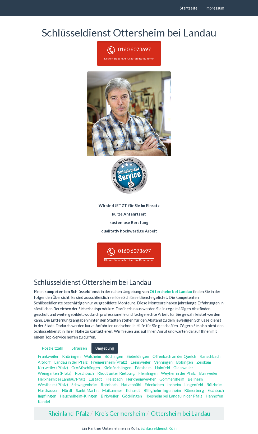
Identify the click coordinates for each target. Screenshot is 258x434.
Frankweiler (48, 356)
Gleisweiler (183, 367)
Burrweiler (208, 373)
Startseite (188, 8)
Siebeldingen (138, 356)
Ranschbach (210, 356)
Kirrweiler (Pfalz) (53, 367)
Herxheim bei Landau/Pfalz (61, 379)
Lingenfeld (193, 384)
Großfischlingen (85, 367)
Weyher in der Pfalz (178, 373)
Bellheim (195, 379)
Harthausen (48, 390)
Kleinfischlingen (117, 367)
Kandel (44, 401)
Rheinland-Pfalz (68, 413)
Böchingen (113, 356)
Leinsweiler (141, 362)
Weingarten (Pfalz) (54, 373)
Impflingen (47, 396)
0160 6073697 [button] (129, 53)
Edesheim (143, 367)
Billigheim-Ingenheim (162, 390)
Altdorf (44, 362)
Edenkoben (154, 384)
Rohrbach (109, 384)
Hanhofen (214, 396)
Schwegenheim (84, 384)
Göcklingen (132, 396)
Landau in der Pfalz (70, 362)
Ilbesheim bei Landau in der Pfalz (173, 396)
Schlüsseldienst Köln (159, 428)
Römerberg (194, 390)
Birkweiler (110, 396)
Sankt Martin (87, 390)
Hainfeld (162, 367)
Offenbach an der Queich (174, 356)
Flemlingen (148, 373)
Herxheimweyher (141, 379)
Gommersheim (171, 379)
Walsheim (92, 356)
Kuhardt (133, 390)
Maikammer (112, 390)
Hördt (67, 390)
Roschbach (84, 373)
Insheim (174, 384)
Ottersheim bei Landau (171, 291)
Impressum (214, 8)
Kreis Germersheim (120, 413)
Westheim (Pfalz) (53, 384)
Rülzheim (214, 384)
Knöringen (71, 356)
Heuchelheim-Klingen (78, 396)
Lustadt (95, 379)
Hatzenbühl (131, 384)
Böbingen (184, 362)
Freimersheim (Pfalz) (109, 362)
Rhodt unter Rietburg (116, 373)
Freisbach (114, 379)
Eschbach (216, 390)
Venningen (163, 362)
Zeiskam (203, 362)
